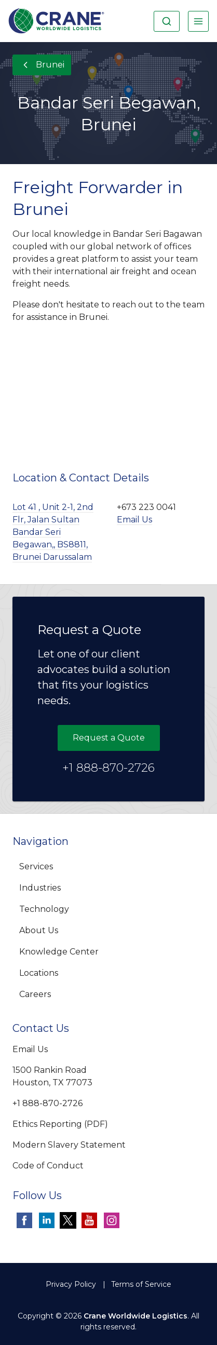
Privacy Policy (71, 1284)
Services (36, 866)
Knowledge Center (59, 952)
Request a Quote (109, 738)
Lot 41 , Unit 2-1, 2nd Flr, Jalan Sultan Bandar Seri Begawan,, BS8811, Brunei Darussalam (52, 532)
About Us (38, 930)
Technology (44, 909)
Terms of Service (141, 1284)
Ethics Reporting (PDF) (60, 1124)
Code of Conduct (48, 1166)
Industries (40, 888)
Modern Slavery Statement (69, 1145)
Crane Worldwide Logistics (135, 1316)
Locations (38, 973)
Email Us (134, 519)
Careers (35, 994)
